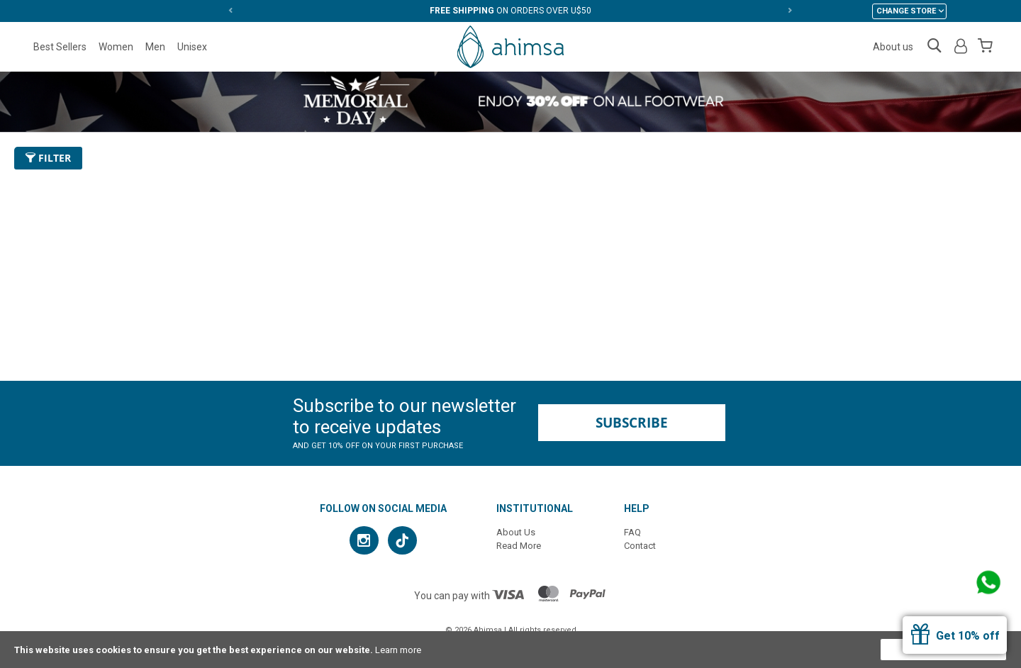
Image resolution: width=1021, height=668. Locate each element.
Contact (640, 545)
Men (155, 46)
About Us (515, 532)
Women (116, 46)
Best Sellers (60, 46)
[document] (510, 649)
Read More (518, 545)
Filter (48, 158)
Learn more (398, 650)
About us (893, 46)
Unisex (192, 46)
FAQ (632, 532)
